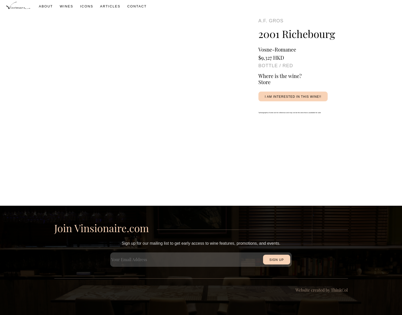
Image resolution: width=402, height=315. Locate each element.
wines (66, 6)
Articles (110, 6)
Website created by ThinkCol (322, 290)
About (46, 6)
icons (86, 6)
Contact (137, 6)
